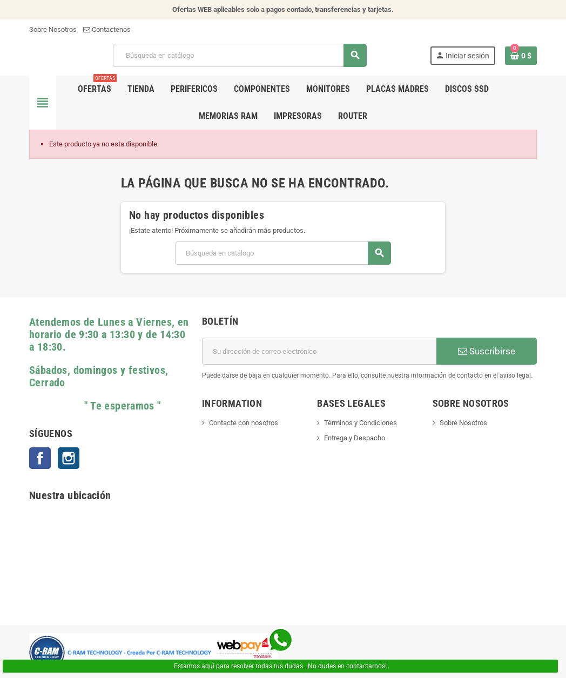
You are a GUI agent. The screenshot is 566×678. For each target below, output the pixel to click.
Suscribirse (486, 351)
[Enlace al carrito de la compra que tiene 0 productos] (521, 55)
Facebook (40, 458)
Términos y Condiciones (360, 423)
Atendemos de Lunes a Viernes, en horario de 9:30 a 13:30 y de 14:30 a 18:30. (108, 334)
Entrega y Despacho (354, 438)
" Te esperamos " (95, 406)
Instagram (68, 458)
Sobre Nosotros (53, 29)
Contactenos (107, 29)
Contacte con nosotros (243, 423)
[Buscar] (239, 55)
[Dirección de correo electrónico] (319, 351)
